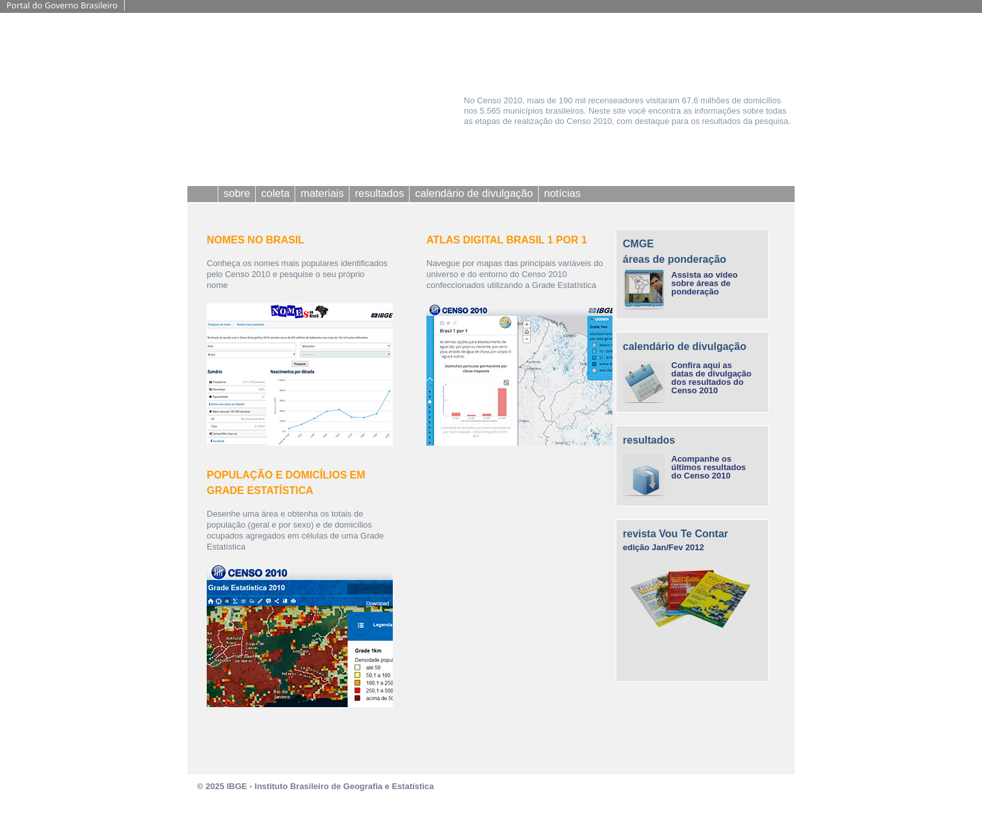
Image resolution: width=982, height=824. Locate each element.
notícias (562, 193)
